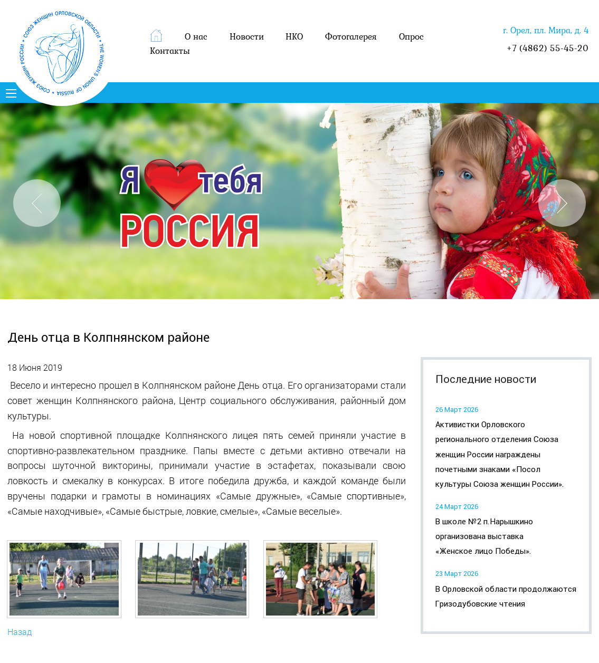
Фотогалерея (351, 36)
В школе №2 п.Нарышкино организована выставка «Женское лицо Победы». (484, 536)
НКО (294, 36)
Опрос (411, 36)
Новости (247, 36)
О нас (196, 36)
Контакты (170, 50)
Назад (19, 631)
